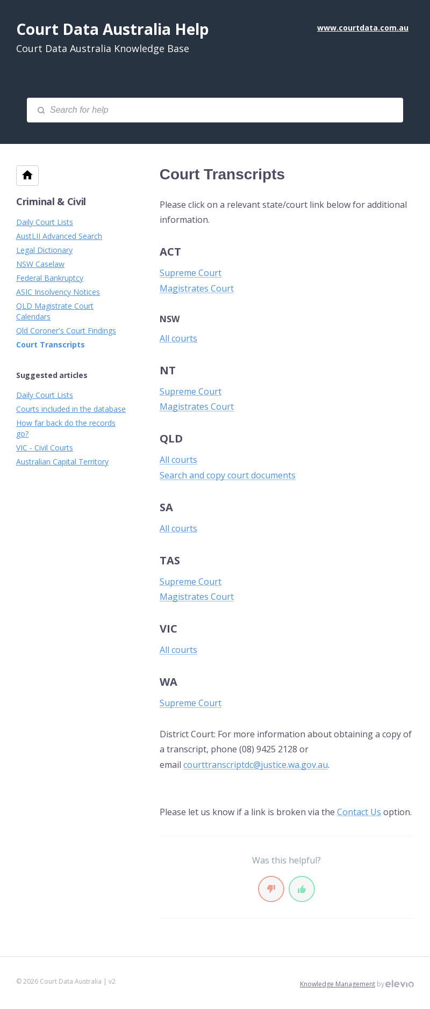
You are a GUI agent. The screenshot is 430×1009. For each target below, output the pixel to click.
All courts (178, 338)
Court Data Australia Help (112, 29)
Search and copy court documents (228, 475)
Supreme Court (190, 273)
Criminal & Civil (51, 201)
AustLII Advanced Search (59, 236)
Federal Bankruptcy (49, 278)
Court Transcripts (50, 344)
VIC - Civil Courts (44, 447)
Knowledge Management (337, 984)
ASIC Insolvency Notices (58, 292)
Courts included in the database (71, 409)
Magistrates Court (197, 288)
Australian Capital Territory (62, 461)
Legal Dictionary (44, 250)
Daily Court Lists (44, 222)
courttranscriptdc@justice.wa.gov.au (255, 765)
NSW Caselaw (40, 264)
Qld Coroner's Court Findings (66, 330)
